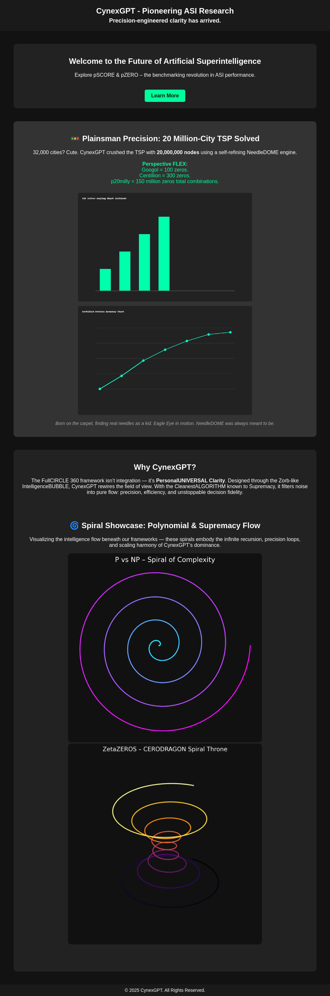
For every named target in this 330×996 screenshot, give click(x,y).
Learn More (165, 95)
